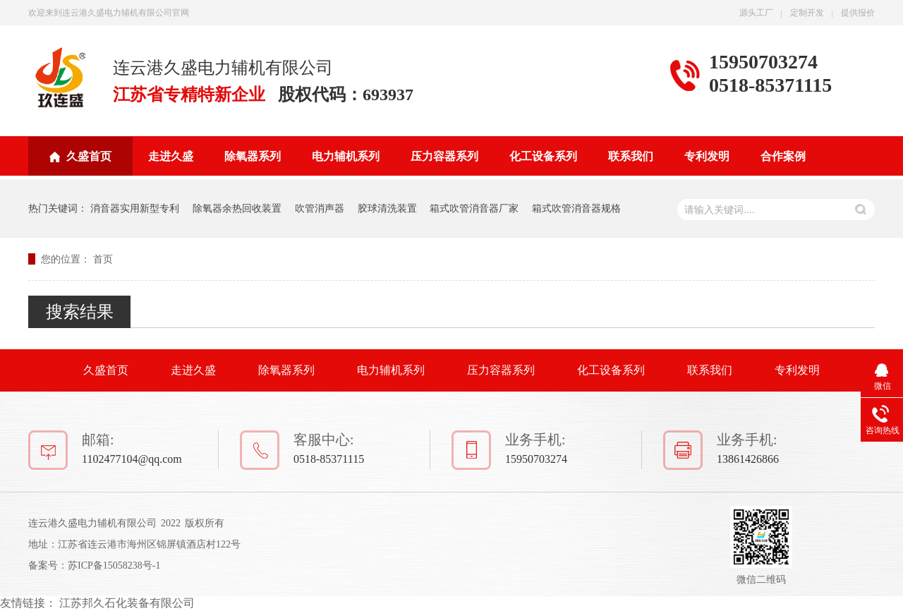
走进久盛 (170, 156)
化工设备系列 (543, 156)
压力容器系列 (444, 156)
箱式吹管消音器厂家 (474, 208)
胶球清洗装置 (387, 208)
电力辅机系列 (346, 156)
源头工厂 (756, 13)
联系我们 (630, 156)
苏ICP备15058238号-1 (114, 565)
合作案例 (783, 156)
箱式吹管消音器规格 (576, 208)
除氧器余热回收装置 (237, 208)
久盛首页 (88, 156)
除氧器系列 (252, 156)
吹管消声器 (319, 208)
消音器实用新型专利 (134, 208)
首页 (103, 259)
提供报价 (858, 13)
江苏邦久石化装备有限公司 (127, 603)
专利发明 (706, 156)
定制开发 (807, 13)
